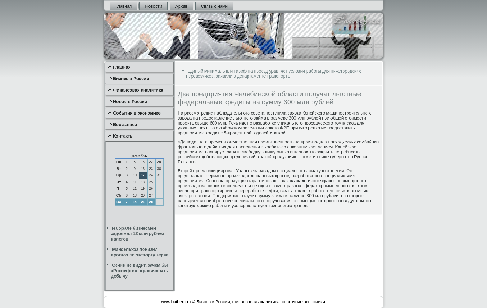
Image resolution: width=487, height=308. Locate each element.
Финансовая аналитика (138, 90)
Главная (123, 6)
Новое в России (130, 101)
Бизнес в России (131, 78)
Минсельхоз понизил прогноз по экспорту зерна (140, 252)
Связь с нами (214, 6)
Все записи (125, 124)
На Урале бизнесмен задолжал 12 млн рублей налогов (137, 234)
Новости (153, 6)
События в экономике (137, 113)
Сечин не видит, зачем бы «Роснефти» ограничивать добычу (139, 271)
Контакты (123, 136)
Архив (181, 6)
